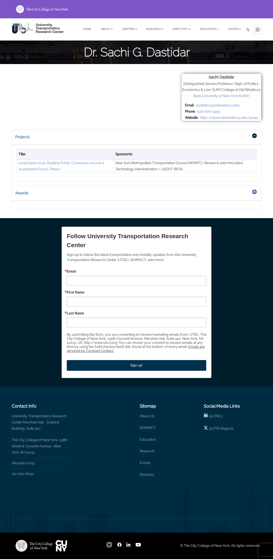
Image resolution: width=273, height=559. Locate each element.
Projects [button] (22, 137)
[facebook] (119, 546)
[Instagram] (110, 546)
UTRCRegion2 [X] (222, 428)
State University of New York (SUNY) (221, 96)
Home (87, 29)
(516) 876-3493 (208, 111)
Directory (182, 30)
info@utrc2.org (23, 463)
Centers (129, 30)
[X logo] (206, 428)
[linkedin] (206, 416)
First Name (75, 292)
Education (209, 30)
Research (154, 30)
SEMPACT (148, 428)
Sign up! (136, 365)
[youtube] (139, 546)
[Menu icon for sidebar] (257, 29)
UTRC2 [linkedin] (217, 416)
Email (71, 271)
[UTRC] (34, 546)
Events (234, 30)
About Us (147, 416)
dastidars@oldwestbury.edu (218, 105)
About (107, 30)
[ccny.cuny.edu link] (136, 9)
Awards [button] (21, 193)
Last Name (75, 313)
